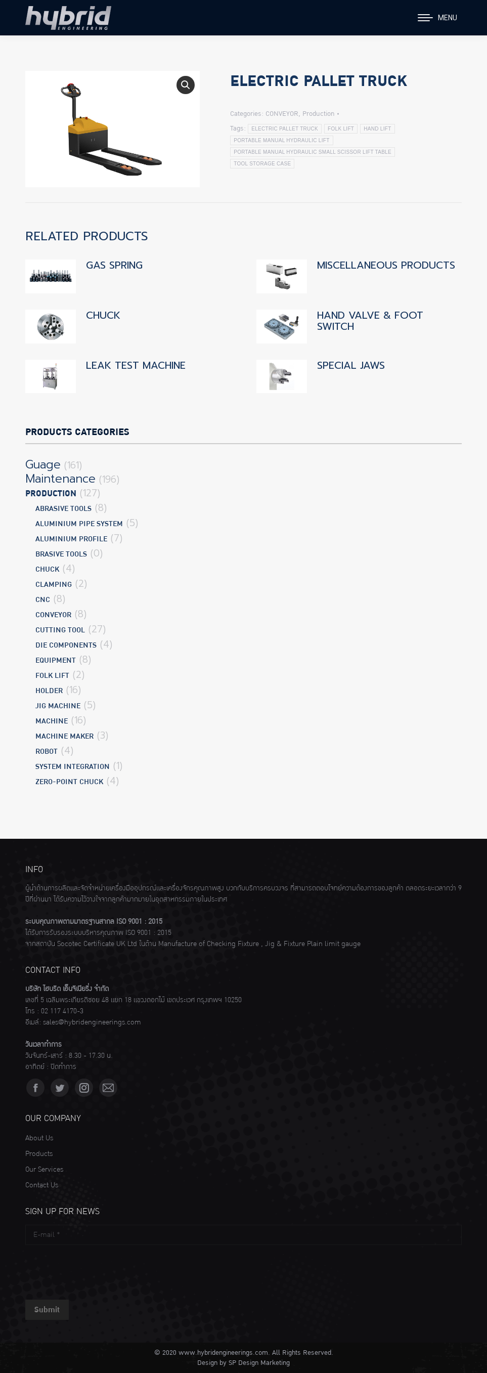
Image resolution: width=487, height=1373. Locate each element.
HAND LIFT (377, 129)
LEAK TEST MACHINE (136, 365)
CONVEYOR (281, 114)
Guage (43, 464)
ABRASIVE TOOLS (63, 508)
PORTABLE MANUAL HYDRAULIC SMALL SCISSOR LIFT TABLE (312, 152)
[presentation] (102, 1270)
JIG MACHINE (57, 706)
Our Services (44, 1169)
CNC (42, 600)
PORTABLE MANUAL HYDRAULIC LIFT (281, 140)
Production (318, 114)
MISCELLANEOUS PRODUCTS (386, 265)
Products (39, 1154)
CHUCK (103, 315)
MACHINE (51, 721)
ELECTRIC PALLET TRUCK (284, 129)
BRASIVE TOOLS (61, 554)
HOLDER (49, 691)
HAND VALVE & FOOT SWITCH (370, 321)
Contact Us (41, 1185)
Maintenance (60, 479)
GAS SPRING (114, 265)
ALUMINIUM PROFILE (71, 539)
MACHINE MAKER (64, 736)
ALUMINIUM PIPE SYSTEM (79, 524)
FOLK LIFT (341, 129)
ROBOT (46, 751)
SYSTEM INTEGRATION (72, 767)
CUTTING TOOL (60, 630)
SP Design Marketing (259, 1363)
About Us (39, 1138)
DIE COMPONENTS (66, 645)
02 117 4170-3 (62, 1011)
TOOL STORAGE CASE (262, 163)
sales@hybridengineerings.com (92, 1022)
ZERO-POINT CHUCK (69, 782)
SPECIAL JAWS (351, 365)
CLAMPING (53, 584)
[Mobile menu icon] (437, 17)
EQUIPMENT (55, 660)
